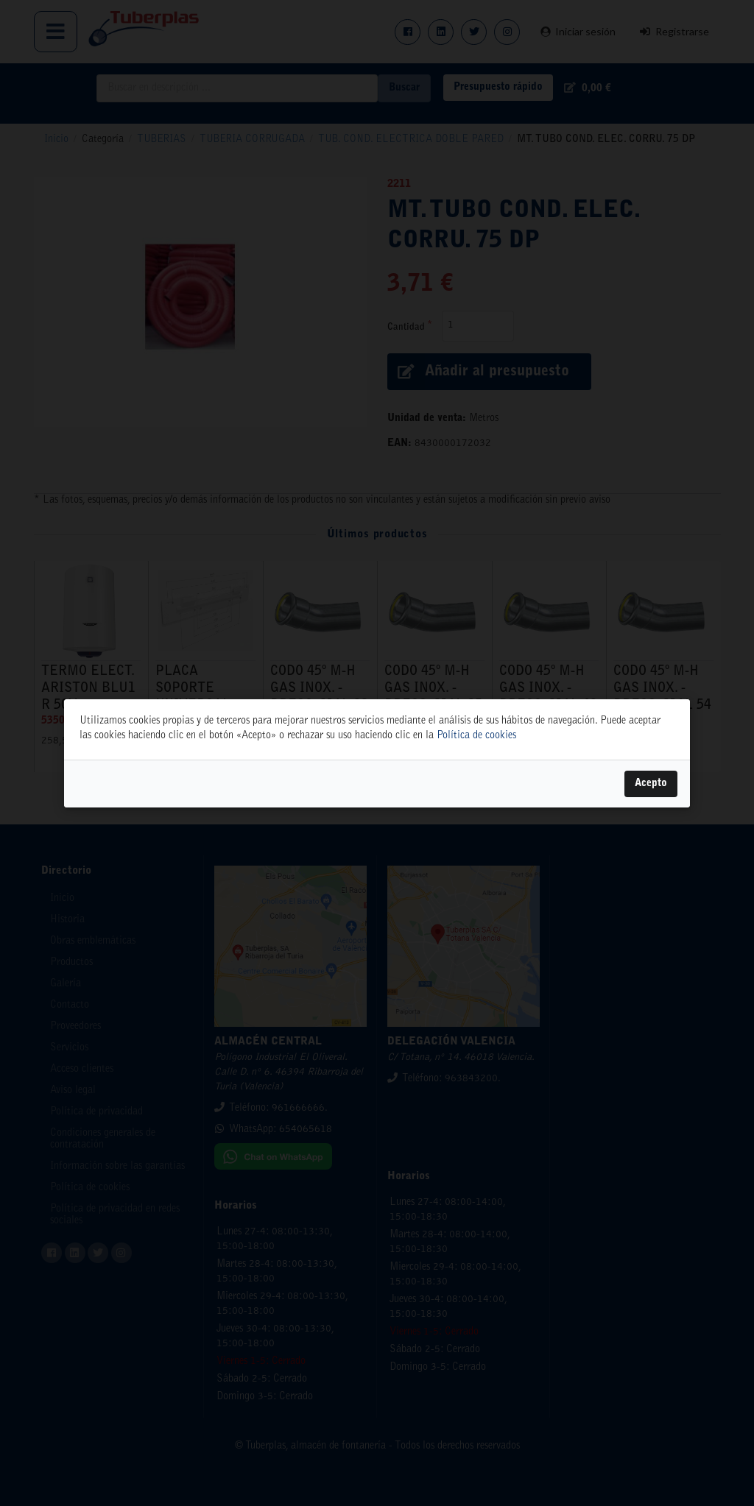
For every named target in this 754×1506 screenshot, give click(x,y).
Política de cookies (476, 736)
